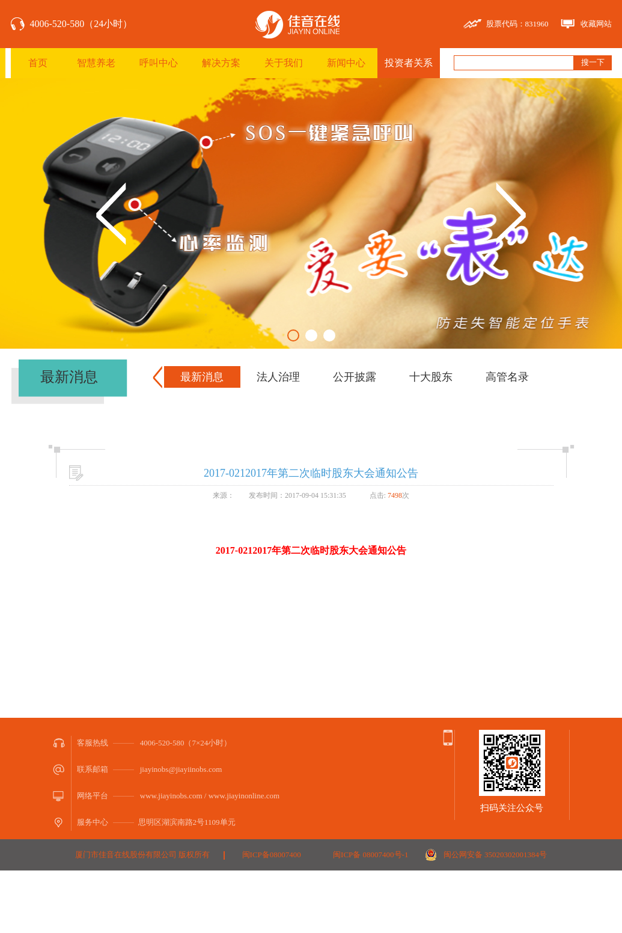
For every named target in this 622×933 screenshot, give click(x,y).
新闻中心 (346, 63)
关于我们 (283, 63)
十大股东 (431, 377)
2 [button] (311, 335)
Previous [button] (111, 213)
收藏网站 (596, 23)
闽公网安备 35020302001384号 (495, 854)
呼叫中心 (158, 63)
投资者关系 (409, 63)
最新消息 (202, 377)
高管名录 (507, 377)
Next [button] (511, 213)
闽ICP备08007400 (271, 854)
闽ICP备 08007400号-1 (370, 854)
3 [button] (329, 335)
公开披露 (354, 377)
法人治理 (278, 377)
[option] (311, 213)
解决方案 (221, 63)
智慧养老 (96, 63)
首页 (37, 63)
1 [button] (293, 335)
